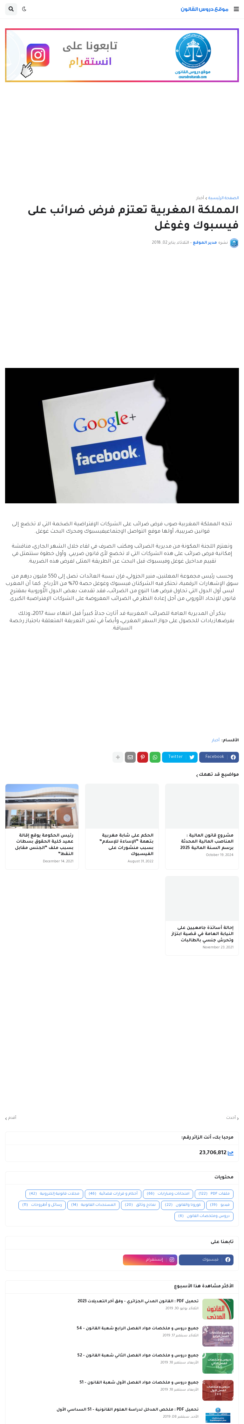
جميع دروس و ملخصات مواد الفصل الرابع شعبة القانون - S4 (138, 1329)
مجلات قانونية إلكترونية (54, 1194)
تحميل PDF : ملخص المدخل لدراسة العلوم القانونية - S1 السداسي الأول (128, 1410)
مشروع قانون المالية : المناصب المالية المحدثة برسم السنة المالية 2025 (207, 842)
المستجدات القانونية (93, 1205)
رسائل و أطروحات (42, 1205)
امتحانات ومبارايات (168, 1194)
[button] (236, 9)
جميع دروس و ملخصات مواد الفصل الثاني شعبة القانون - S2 (138, 1356)
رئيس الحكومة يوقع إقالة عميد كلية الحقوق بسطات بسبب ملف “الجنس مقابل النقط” (44, 845)
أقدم (12, 1118)
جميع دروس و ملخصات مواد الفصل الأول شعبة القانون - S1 (139, 1383)
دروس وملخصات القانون (204, 1216)
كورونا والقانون (183, 1205)
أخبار (200, 198)
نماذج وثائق (140, 1205)
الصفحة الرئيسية (223, 198)
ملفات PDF (214, 1194)
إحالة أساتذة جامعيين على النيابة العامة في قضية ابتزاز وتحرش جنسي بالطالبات (203, 934)
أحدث (231, 1118)
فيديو (220, 1205)
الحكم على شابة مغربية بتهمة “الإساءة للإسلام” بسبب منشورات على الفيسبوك (126, 845)
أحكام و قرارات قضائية (113, 1194)
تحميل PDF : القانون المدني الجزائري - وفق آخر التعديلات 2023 (138, 1301)
